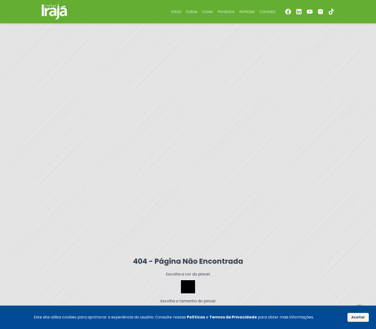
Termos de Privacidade (233, 317)
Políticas (196, 317)
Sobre (191, 11)
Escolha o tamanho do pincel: (188, 301)
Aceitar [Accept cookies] (358, 317)
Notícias (247, 11)
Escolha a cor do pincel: (188, 274)
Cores (207, 11)
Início (176, 11)
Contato (267, 11)
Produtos (226, 11)
